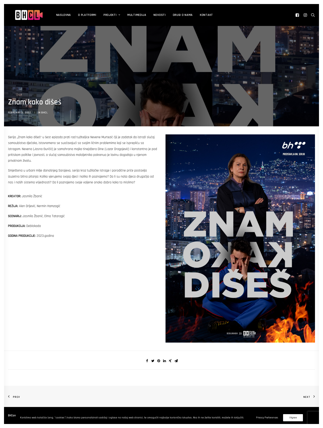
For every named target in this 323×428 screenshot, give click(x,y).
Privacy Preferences (267, 417)
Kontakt (195, 15)
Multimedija (126, 15)
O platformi (76, 15)
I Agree (293, 417)
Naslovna (53, 15)
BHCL (44, 112)
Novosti (149, 15)
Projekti (101, 15)
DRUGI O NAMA (172, 15)
